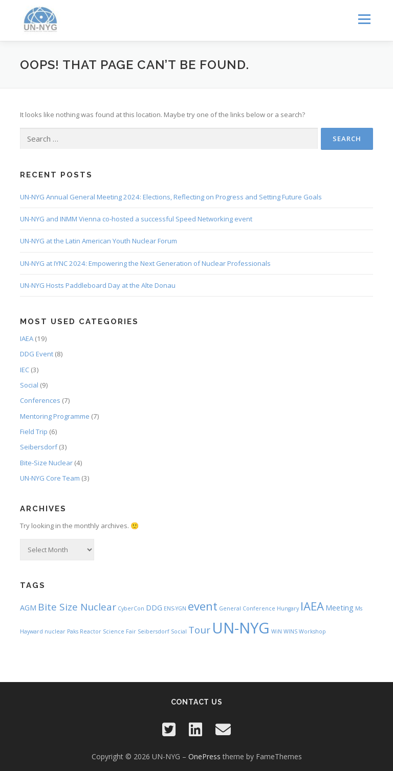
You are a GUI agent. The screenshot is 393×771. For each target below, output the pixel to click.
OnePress (204, 756)
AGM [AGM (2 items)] (28, 608)
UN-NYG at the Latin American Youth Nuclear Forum (98, 240)
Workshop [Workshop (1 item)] (312, 631)
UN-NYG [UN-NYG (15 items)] (241, 628)
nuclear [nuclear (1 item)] (55, 631)
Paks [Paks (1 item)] (72, 631)
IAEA (26, 338)
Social (29, 385)
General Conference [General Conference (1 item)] (247, 608)
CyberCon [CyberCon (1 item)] (131, 608)
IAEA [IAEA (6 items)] (312, 606)
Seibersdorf (38, 446)
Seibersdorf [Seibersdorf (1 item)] (153, 631)
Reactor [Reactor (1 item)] (90, 631)
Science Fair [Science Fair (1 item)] (119, 631)
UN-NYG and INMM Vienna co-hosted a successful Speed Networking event (136, 218)
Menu (364, 19)
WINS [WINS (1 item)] (290, 631)
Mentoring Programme (55, 416)
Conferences (40, 400)
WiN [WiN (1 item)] (276, 631)
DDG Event (36, 353)
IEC (24, 369)
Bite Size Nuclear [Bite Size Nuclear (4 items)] (77, 607)
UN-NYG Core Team (50, 478)
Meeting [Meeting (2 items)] (339, 608)
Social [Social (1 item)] (179, 631)
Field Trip (34, 431)
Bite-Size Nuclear (46, 462)
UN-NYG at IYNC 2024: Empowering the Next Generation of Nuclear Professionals (145, 263)
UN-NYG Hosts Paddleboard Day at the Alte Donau (98, 285)
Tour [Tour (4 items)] (199, 630)
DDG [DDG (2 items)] (154, 608)
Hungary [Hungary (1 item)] (288, 608)
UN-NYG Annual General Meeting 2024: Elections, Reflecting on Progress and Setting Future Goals (171, 196)
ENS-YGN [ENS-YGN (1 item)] (175, 608)
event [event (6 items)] (202, 606)
